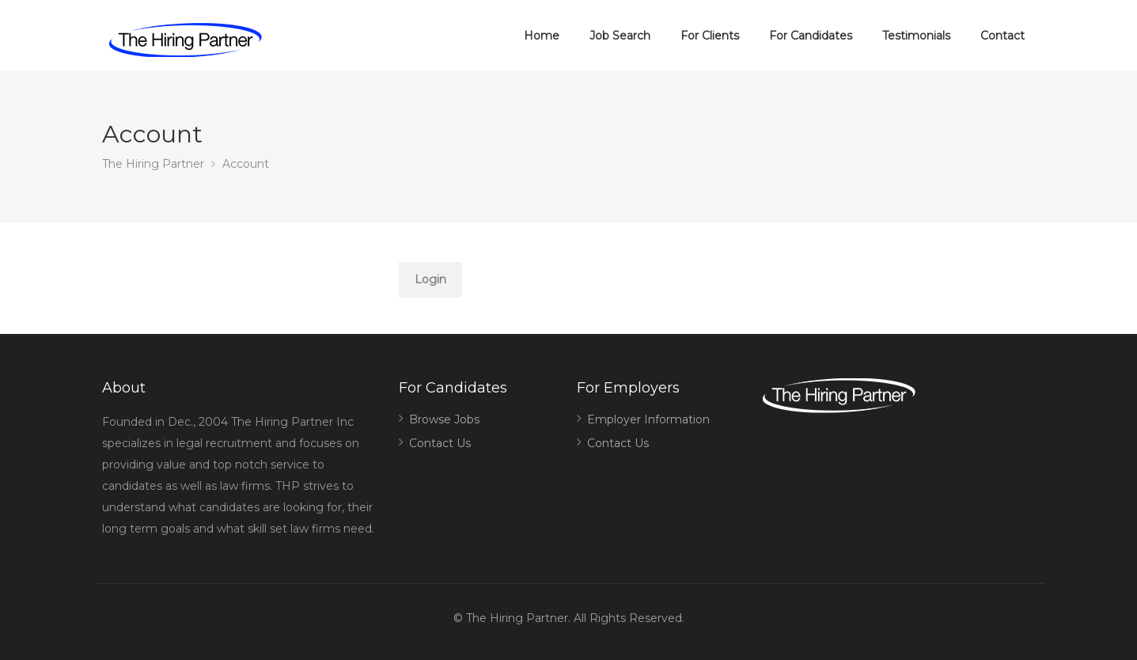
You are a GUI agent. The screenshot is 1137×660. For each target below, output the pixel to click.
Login (430, 279)
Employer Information (648, 419)
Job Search (619, 35)
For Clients (709, 35)
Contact (1002, 35)
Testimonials (916, 35)
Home (541, 35)
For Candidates (810, 35)
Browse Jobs (444, 419)
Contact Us (440, 443)
